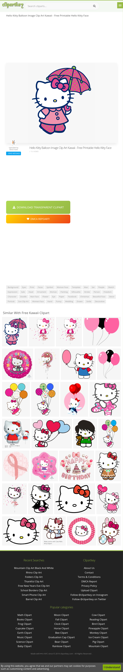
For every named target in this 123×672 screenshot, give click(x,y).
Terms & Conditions (89, 577)
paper (61, 296)
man (86, 287)
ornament (41, 292)
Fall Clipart (61, 619)
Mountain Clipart (98, 646)
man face (34, 296)
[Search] (94, 6)
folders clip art (34, 577)
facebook (72, 296)
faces (40, 287)
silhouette (75, 292)
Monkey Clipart (98, 632)
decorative (99, 301)
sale (23, 292)
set (93, 287)
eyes (24, 287)
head (31, 292)
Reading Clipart (98, 619)
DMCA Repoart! (38, 219)
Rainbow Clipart (61, 646)
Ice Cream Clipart (98, 637)
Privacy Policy (89, 585)
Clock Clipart (61, 623)
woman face (62, 287)
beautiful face (99, 296)
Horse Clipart (61, 628)
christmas (84, 296)
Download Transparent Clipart (38, 207)
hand (49, 301)
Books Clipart (24, 619)
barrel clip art (34, 599)
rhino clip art (34, 572)
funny (58, 301)
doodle (23, 296)
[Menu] (120, 5)
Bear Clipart (61, 641)
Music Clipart (24, 637)
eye (53, 296)
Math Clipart (24, 615)
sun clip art (23, 301)
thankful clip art (33, 581)
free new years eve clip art (34, 585)
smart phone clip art (34, 594)
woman (53, 292)
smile (88, 301)
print (32, 287)
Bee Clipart (61, 632)
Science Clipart (24, 641)
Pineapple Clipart (98, 628)
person (97, 292)
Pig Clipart (98, 641)
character (12, 296)
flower (45, 296)
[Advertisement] (61, 41)
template (76, 287)
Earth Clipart (24, 632)
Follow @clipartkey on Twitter (89, 599)
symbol (50, 287)
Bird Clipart (98, 623)
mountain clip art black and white (34, 568)
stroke (87, 292)
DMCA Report (89, 581)
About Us (89, 568)
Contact (89, 572)
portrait (11, 301)
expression (12, 292)
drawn (80, 301)
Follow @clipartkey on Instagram (89, 594)
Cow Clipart (98, 615)
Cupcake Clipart (25, 628)
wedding (69, 301)
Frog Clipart (24, 623)
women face (38, 301)
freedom (108, 292)
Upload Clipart (89, 590)
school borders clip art (34, 590)
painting (64, 292)
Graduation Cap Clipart (61, 637)
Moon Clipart (61, 615)
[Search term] (61, 6)
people (101, 287)
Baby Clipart (25, 646)
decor (111, 296)
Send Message (13, 153)
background (13, 287)
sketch (111, 287)
